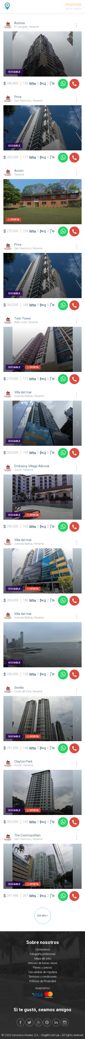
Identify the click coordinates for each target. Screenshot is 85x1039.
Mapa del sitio (42, 958)
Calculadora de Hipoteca (42, 972)
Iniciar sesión (73, 8)
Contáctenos (42, 949)
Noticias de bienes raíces (42, 963)
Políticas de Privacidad (42, 981)
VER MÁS (42, 915)
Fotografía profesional (43, 954)
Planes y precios (42, 967)
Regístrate (73, 4)
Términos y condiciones (43, 976)
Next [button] (75, 54)
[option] (42, 54)
